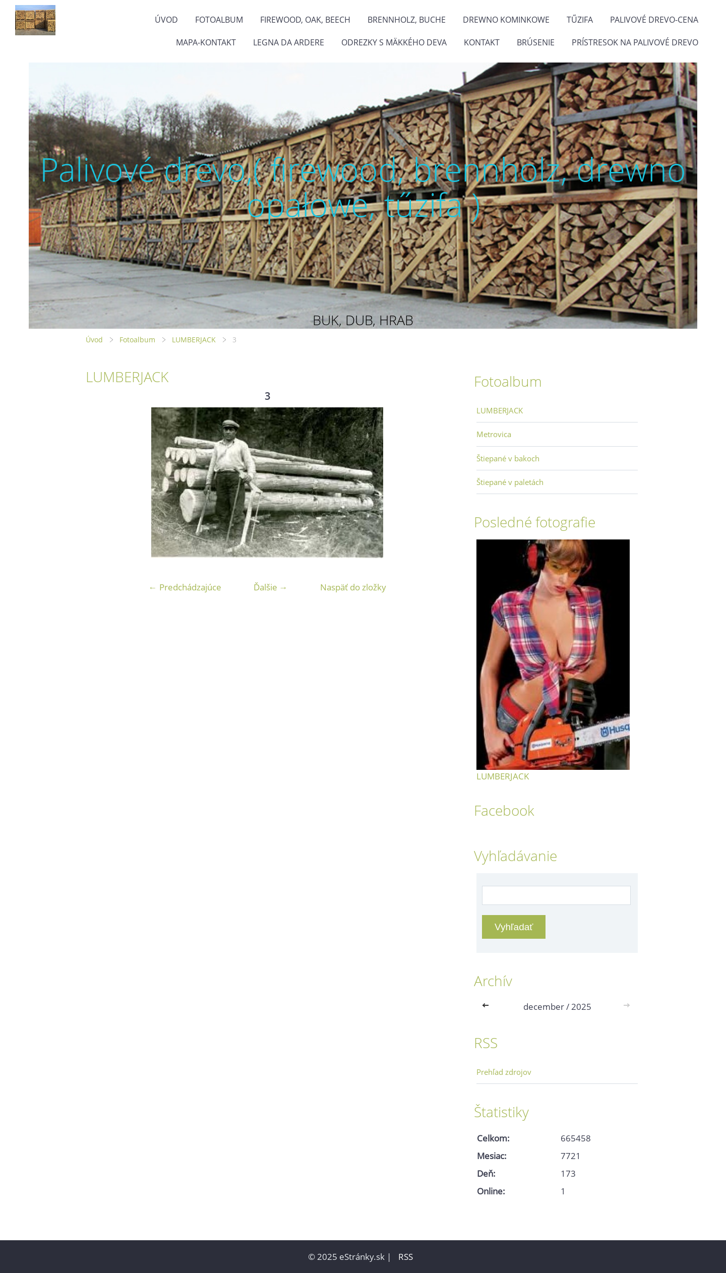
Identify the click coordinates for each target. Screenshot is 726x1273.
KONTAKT (482, 42)
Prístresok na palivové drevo (635, 42)
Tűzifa (580, 19)
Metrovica (493, 434)
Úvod (166, 19)
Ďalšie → (271, 587)
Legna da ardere (288, 42)
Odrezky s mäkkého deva (394, 42)
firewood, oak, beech (305, 19)
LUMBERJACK (194, 339)
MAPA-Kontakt (206, 42)
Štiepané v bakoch (507, 458)
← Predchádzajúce (185, 587)
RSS (405, 1256)
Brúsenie (536, 42)
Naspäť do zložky (353, 587)
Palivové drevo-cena (654, 19)
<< (487, 1006)
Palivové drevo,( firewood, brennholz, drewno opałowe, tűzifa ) (363, 186)
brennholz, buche (407, 19)
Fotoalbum (219, 19)
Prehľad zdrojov (503, 1072)
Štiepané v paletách (509, 482)
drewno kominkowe (506, 19)
